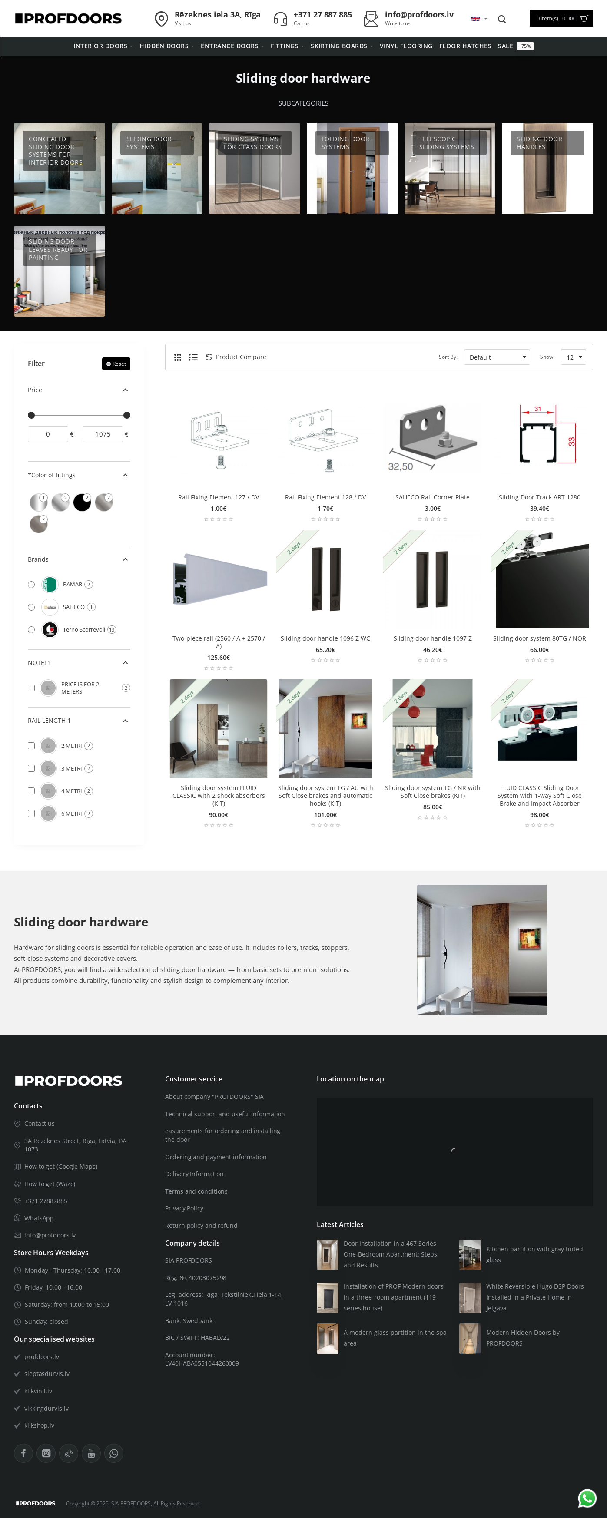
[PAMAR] (31, 584)
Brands (38, 559)
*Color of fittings (52, 475)
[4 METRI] (31, 790)
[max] (103, 434)
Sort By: (448, 356)
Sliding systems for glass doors (253, 143)
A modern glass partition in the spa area (395, 1337)
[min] (48, 434)
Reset (119, 363)
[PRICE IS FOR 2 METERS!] (31, 688)
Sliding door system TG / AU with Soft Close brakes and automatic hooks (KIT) (325, 795)
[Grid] (178, 357)
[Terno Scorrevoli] (31, 629)
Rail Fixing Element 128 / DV (325, 497)
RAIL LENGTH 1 (49, 720)
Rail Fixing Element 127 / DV (218, 497)
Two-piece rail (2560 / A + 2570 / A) (218, 642)
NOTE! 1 (39, 662)
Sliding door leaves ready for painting (58, 249)
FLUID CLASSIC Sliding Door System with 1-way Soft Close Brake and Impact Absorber (540, 795)
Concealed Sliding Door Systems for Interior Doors (56, 151)
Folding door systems (346, 143)
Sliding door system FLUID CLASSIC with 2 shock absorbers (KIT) (218, 795)
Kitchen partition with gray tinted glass (534, 1254)
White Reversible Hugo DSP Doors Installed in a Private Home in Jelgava (535, 1297)
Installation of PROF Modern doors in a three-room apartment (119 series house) (394, 1297)
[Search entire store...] (502, 18)
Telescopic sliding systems (446, 143)
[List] (193, 357)
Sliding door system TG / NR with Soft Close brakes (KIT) (433, 792)
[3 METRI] (31, 768)
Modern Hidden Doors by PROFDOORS (523, 1337)
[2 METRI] (31, 745)
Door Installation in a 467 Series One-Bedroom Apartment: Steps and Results (390, 1254)
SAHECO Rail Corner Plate (432, 497)
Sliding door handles (539, 143)
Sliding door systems (149, 143)
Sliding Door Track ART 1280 (539, 497)
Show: (547, 356)
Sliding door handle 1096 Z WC (325, 638)
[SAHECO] (31, 607)
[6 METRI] (31, 813)
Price (35, 390)
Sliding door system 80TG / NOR (539, 638)
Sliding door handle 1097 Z (433, 638)
